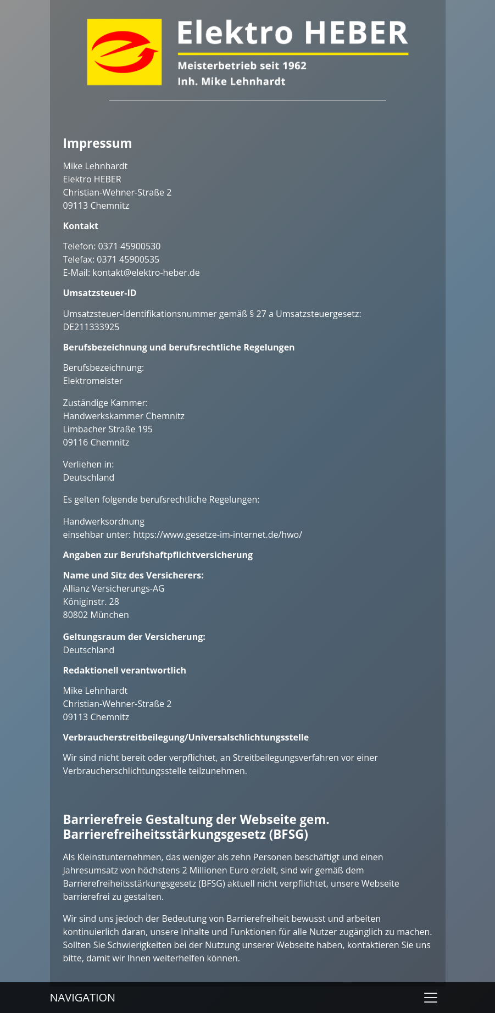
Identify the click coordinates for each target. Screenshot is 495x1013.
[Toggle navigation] (431, 997)
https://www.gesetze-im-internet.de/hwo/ (217, 534)
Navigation (83, 997)
